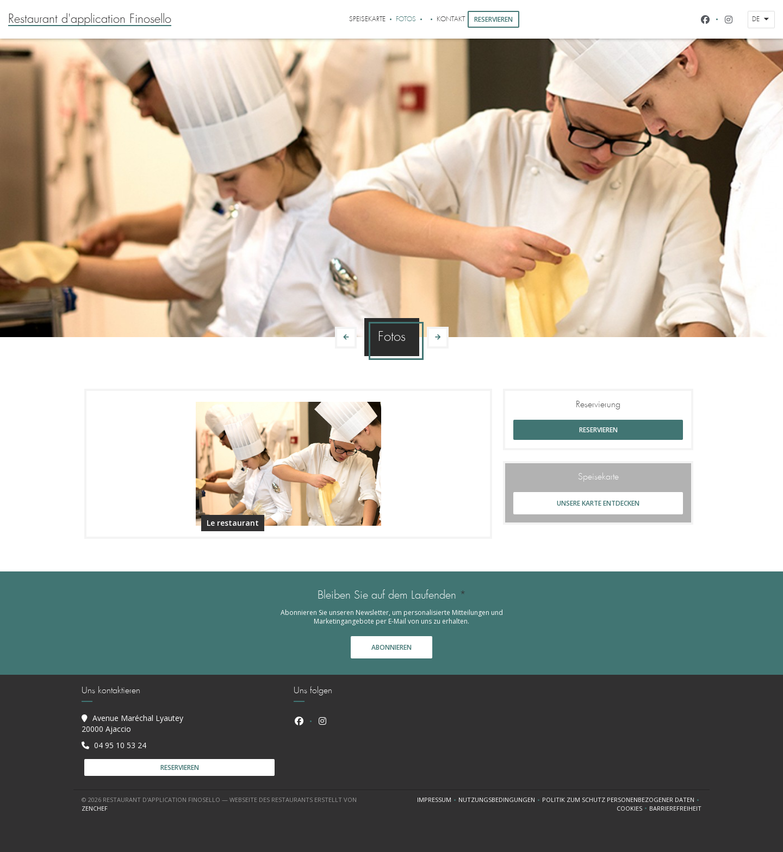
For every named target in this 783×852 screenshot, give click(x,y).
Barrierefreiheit (675, 808)
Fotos (406, 19)
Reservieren (493, 19)
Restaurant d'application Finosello (89, 19)
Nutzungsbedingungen (500, 799)
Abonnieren (391, 647)
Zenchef (95, 808)
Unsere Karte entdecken (598, 503)
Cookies (633, 808)
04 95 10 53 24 (120, 745)
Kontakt (451, 19)
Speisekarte (367, 19)
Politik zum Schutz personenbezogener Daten (621, 799)
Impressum (437, 799)
